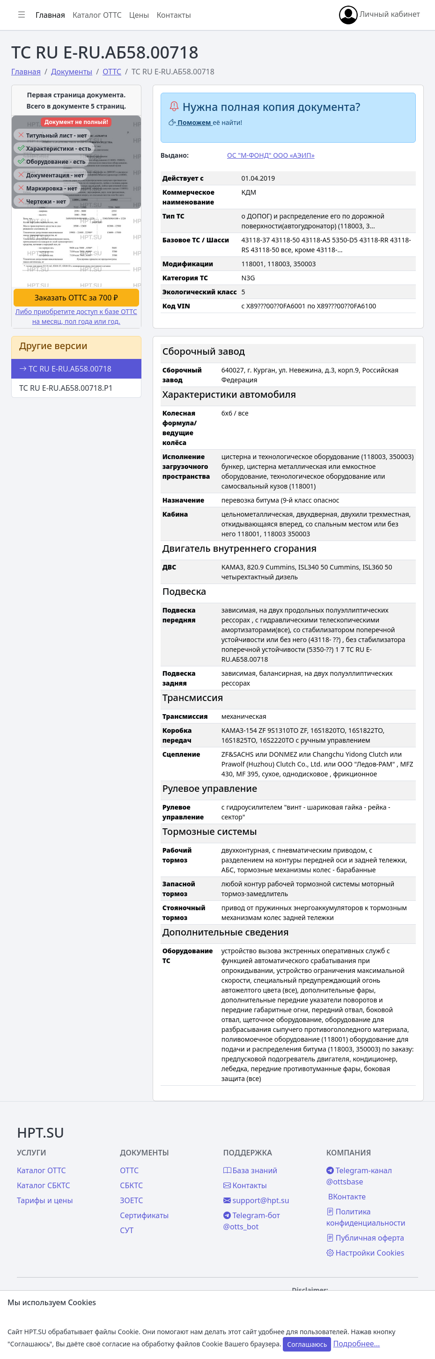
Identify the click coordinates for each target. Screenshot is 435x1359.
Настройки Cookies (365, 1253)
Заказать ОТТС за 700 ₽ (76, 297)
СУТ (126, 1230)
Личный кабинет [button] (379, 15)
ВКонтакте (347, 1196)
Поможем (191, 122)
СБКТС (131, 1185)
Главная (50, 15)
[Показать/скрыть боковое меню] (21, 15)
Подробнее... (356, 1343)
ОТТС (129, 1170)
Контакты (173, 15)
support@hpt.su (256, 1200)
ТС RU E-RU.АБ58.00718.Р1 (66, 388)
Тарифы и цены (45, 1200)
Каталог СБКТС (43, 1185)
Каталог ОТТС (97, 15)
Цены (139, 15)
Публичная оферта (365, 1238)
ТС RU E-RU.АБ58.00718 (65, 369)
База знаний (250, 1170)
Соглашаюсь (307, 1344)
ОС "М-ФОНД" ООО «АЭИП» (271, 155)
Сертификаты (144, 1215)
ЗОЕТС (131, 1200)
